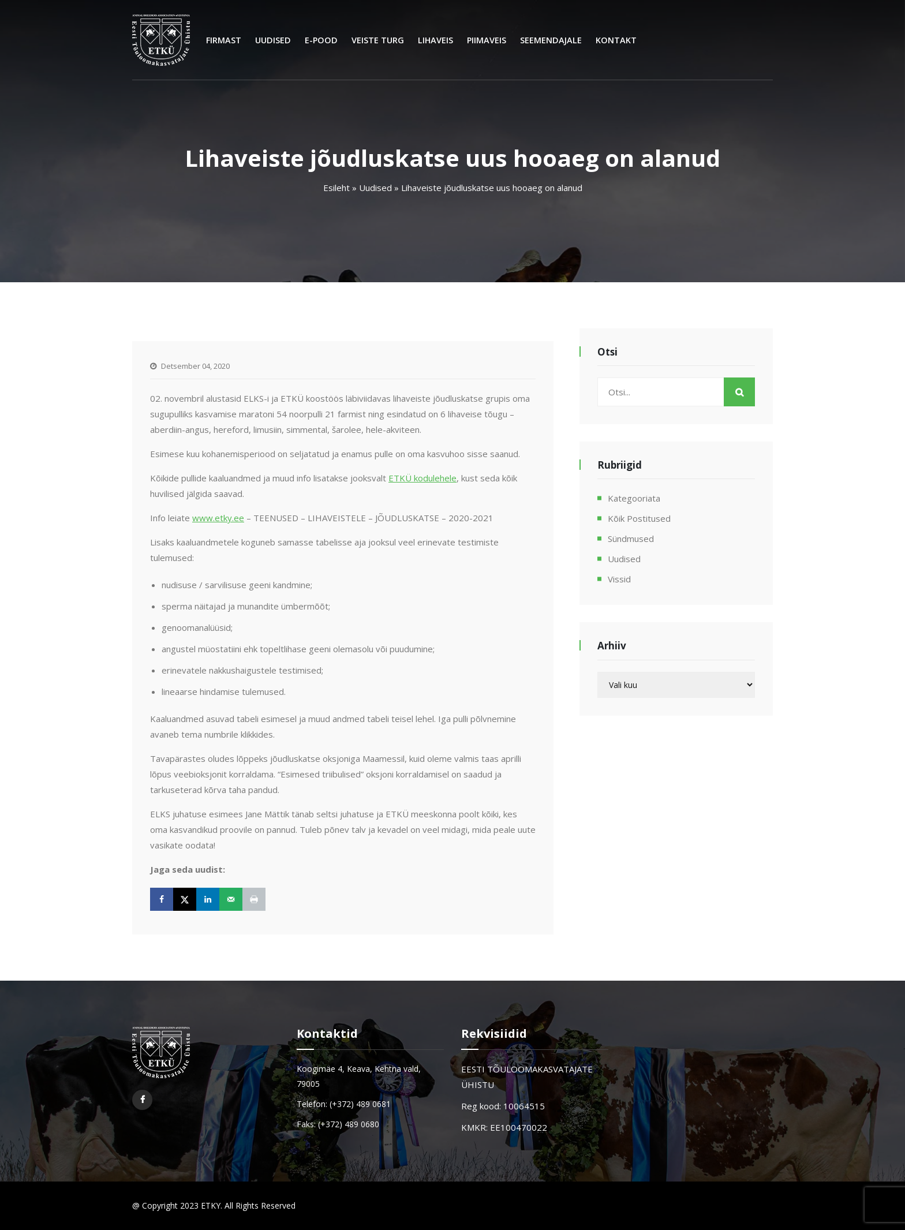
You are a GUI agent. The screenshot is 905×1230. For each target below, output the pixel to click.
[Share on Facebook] (161, 899)
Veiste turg (377, 40)
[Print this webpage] (253, 899)
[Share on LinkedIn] (207, 899)
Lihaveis (435, 40)
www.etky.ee (218, 518)
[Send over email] (230, 899)
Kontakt (616, 40)
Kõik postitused (639, 518)
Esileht (336, 187)
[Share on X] (184, 899)
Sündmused (631, 538)
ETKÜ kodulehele (422, 478)
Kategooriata (634, 498)
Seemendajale (551, 40)
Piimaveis (486, 40)
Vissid (619, 579)
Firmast (223, 40)
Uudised (273, 40)
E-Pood (321, 40)
